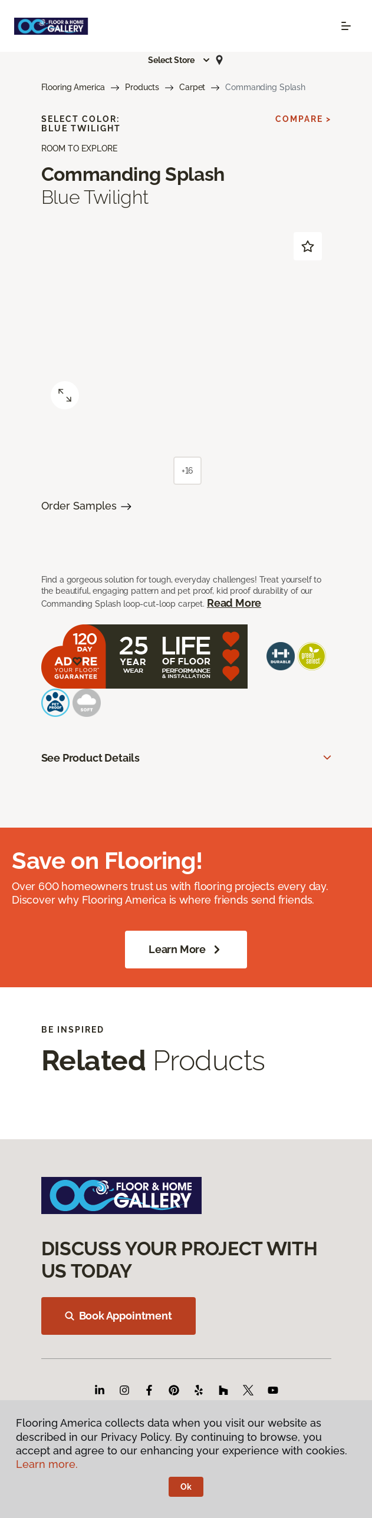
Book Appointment (118, 1315)
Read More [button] (234, 603)
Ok (186, 1486)
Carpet (192, 87)
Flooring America (73, 87)
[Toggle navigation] (346, 26)
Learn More (186, 949)
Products (142, 87)
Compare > (303, 119)
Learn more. (47, 1464)
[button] (179, 60)
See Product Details (90, 758)
